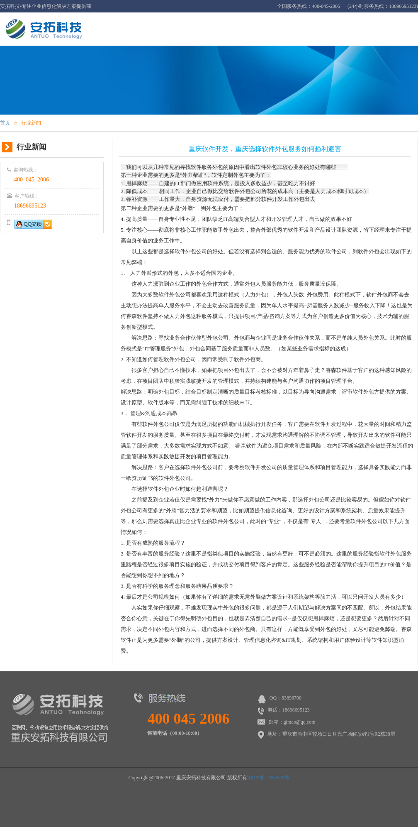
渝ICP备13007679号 (268, 778)
